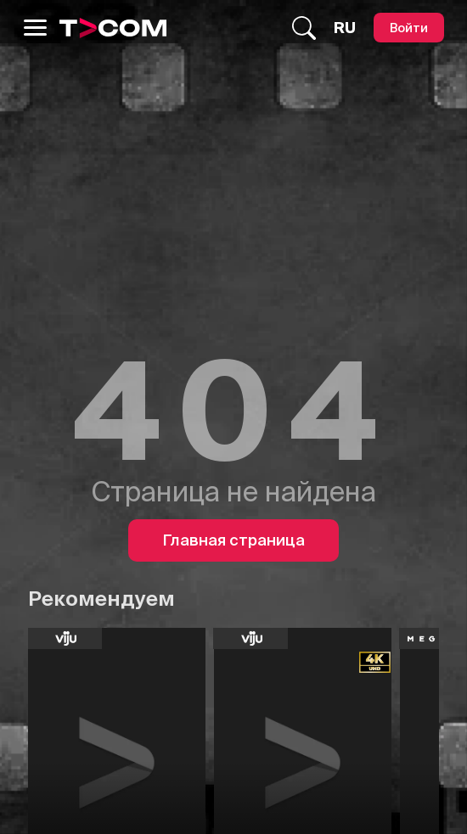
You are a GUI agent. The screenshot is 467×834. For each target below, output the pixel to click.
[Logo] (113, 28)
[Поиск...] (304, 28)
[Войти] (409, 27)
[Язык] (345, 28)
